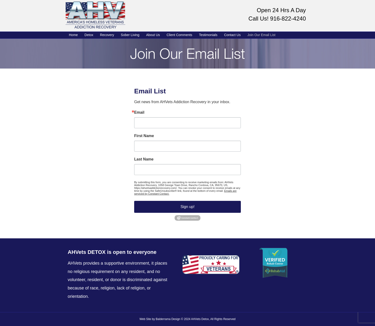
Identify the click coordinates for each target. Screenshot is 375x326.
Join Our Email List (261, 35)
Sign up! (188, 207)
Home (73, 35)
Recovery (107, 35)
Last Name (144, 159)
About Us (153, 35)
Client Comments (179, 35)
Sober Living (130, 35)
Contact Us (232, 35)
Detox (88, 35)
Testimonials (208, 35)
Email (139, 112)
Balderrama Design (168, 319)
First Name (144, 136)
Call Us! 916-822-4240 (277, 18)
